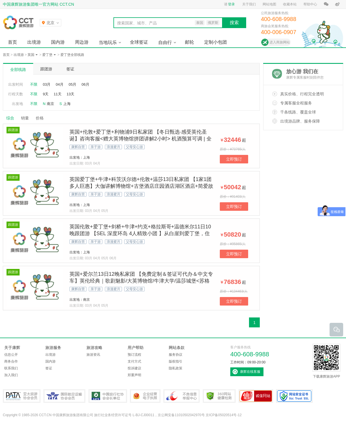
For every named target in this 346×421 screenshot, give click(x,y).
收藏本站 (290, 4)
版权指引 (175, 361)
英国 (31, 55)
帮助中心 (310, 4)
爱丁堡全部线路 (72, 55)
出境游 (34, 42)
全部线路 (18, 69)
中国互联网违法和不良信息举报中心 (181, 396)
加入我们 (11, 375)
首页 (12, 42)
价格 (42, 118)
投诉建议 (134, 368)
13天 (70, 94)
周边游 (81, 42)
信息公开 (11, 355)
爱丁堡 (47, 55)
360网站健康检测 (219, 396)
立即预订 (234, 159)
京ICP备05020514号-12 (224, 415)
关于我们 (249, 4)
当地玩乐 (108, 42)
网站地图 (269, 4)
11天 (57, 94)
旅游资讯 (93, 355)
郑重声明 (134, 375)
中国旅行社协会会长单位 (107, 396)
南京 (50, 104)
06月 (85, 84)
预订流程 (134, 355)
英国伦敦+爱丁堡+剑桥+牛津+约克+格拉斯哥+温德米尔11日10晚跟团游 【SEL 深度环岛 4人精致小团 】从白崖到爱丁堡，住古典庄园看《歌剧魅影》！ (140, 233)
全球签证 (139, 42)
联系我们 (11, 368)
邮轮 (189, 42)
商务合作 (11, 361)
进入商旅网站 (279, 42)
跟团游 (46, 69)
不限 (33, 84)
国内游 (58, 42)
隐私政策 (175, 368)
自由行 (165, 42)
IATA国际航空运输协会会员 (64, 396)
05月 (72, 84)
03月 (46, 84)
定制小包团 (215, 42)
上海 (67, 104)
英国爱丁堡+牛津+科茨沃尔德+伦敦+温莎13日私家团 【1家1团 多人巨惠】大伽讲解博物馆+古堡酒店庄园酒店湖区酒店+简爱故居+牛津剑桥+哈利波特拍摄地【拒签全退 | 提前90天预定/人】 (141, 186)
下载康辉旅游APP (326, 361)
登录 (231, 4)
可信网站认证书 (256, 396)
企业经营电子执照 (145, 396)
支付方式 (134, 361)
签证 (70, 69)
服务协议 (175, 355)
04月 (59, 84)
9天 (45, 94)
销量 (25, 118)
